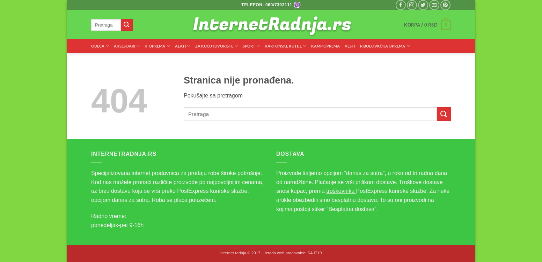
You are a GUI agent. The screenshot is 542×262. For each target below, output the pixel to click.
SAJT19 (314, 253)
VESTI (350, 46)
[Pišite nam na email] (434, 5)
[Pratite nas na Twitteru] (423, 5)
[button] (427, 25)
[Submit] (127, 25)
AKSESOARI (127, 46)
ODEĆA (100, 46)
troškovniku (341, 191)
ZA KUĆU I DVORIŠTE (216, 46)
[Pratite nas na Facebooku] (401, 5)
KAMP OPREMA (325, 46)
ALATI (182, 46)
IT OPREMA (157, 46)
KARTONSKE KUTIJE (285, 46)
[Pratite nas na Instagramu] (412, 5)
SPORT (251, 46)
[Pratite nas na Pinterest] (445, 5)
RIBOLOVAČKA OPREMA (385, 46)
